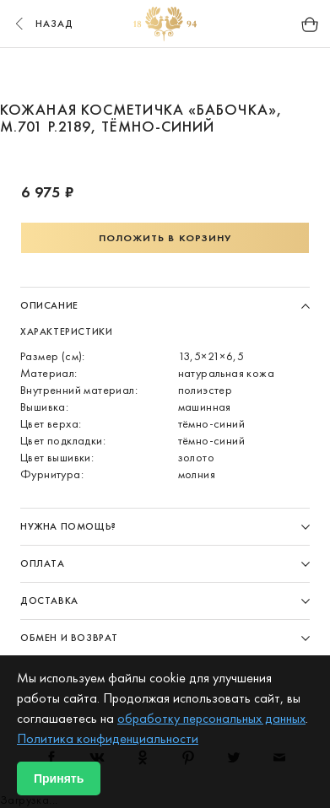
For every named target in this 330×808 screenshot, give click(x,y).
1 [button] (101, 74)
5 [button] (229, 74)
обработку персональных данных (211, 718)
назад (42, 23)
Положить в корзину (165, 238)
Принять (59, 778)
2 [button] (133, 74)
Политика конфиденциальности (107, 738)
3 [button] (165, 74)
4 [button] (197, 74)
